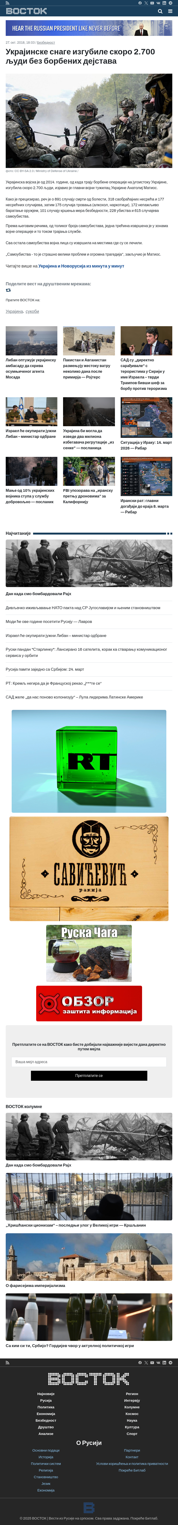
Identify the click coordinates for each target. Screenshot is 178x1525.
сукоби (32, 311)
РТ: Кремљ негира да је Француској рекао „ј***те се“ (54, 683)
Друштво (46, 1427)
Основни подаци (45, 1450)
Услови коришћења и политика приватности (132, 1464)
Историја (46, 1457)
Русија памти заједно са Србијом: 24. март (45, 669)
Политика (46, 1407)
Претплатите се (89, 1076)
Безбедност (46, 42)
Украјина (14, 311)
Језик (45, 1484)
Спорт (132, 1434)
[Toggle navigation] (168, 11)
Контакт (132, 1457)
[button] (170, 11)
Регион (132, 1394)
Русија (46, 1400)
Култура (132, 1427)
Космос (132, 1414)
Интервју (132, 1400)
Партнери (132, 1450)
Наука (132, 1420)
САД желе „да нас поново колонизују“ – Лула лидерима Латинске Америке (74, 697)
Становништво (46, 1477)
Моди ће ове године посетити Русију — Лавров (49, 621)
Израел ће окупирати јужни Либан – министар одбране (56, 635)
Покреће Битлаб (132, 1470)
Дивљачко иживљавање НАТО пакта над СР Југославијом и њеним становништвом (83, 608)
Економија (46, 1414)
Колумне (132, 1407)
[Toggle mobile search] (160, 11)
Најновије (46, 1394)
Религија (46, 1470)
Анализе (46, 1434)
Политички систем (46, 1464)
